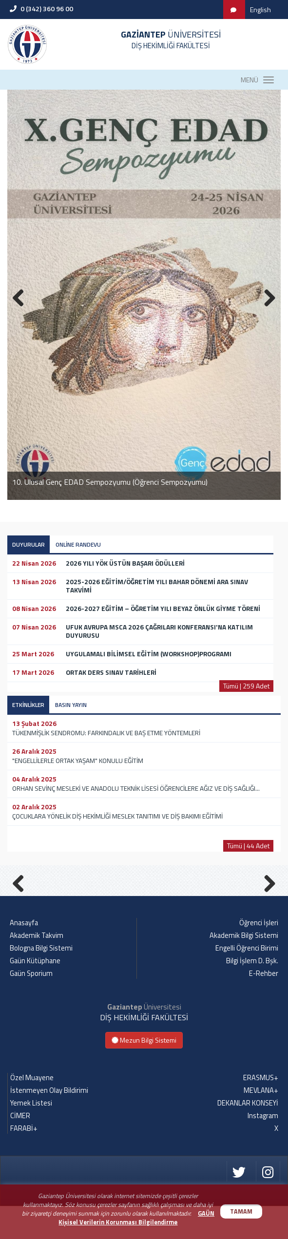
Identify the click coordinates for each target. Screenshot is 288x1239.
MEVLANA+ (261, 1123)
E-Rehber (263, 1006)
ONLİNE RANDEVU (78, 544)
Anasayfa (24, 956)
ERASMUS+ (260, 1111)
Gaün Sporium (31, 1006)
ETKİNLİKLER (28, 704)
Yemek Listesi (31, 1136)
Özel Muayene (32, 1111)
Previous (22, 898)
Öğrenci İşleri (258, 956)
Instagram (263, 1149)
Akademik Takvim (36, 968)
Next (266, 898)
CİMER (20, 1149)
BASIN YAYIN (71, 704)
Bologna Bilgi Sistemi (41, 981)
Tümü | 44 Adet (248, 845)
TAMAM (241, 1211)
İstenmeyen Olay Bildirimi (49, 1123)
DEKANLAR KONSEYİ (247, 1136)
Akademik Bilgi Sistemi (244, 968)
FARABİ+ (24, 1161)
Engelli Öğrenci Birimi (246, 981)
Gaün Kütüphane (35, 994)
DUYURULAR (28, 544)
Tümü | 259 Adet (246, 686)
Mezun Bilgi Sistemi (144, 1073)
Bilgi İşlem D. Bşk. (252, 994)
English (260, 9)
